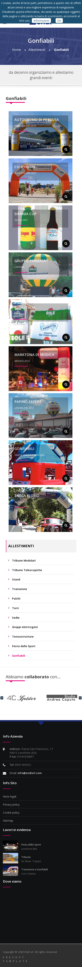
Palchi (16, 600)
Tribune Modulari (24, 562)
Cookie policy (11, 812)
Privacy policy (11, 804)
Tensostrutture (23, 638)
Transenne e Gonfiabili (34, 869)
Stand (16, 581)
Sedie (16, 619)
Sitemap (8, 820)
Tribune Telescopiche (27, 572)
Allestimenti (39, 50)
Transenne (19, 591)
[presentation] (1, 697)
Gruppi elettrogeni (25, 629)
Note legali (9, 796)
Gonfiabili (61, 50)
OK (59, 20)
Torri (15, 610)
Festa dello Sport (23, 648)
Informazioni (41, 20)
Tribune (26, 857)
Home (19, 50)
